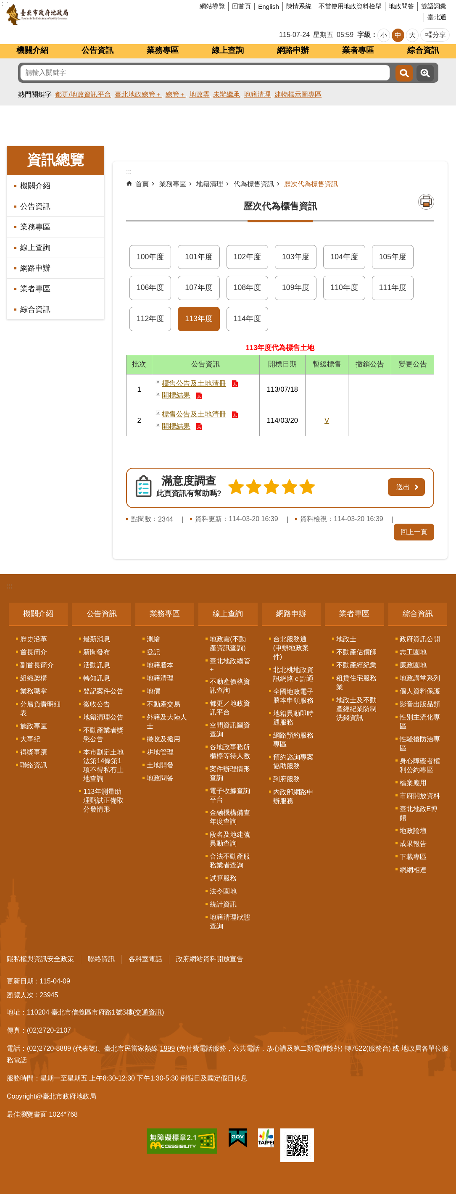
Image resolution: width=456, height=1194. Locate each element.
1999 (167, 1048)
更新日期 (20, 981)
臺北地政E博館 (419, 813)
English (268, 6)
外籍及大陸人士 (167, 722)
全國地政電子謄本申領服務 (293, 696)
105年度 (392, 257)
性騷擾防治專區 (420, 743)
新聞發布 (96, 652)
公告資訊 (97, 50)
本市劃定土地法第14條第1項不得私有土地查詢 (103, 765)
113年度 (198, 318)
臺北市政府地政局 (69, 14)
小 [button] (383, 35)
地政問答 (401, 6)
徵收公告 (96, 704)
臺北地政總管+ (230, 665)
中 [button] (398, 35)
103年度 (295, 257)
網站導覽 (212, 6)
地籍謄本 (160, 665)
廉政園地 (413, 665)
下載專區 (413, 856)
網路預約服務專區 (293, 740)
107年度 (198, 287)
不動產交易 (163, 704)
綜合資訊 (423, 50)
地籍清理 (257, 94)
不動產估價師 (356, 652)
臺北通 (436, 17)
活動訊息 (96, 665)
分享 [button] (439, 34)
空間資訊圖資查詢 (230, 730)
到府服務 (286, 779)
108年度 (247, 287)
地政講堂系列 (420, 678)
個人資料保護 (420, 691)
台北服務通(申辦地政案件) (291, 647)
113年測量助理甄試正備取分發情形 (103, 800)
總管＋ (176, 94)
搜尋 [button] (404, 73)
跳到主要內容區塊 (4, 4)
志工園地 (413, 652)
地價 (153, 691)
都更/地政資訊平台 (83, 94)
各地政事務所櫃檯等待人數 (230, 751)
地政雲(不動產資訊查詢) (227, 643)
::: (9, 586)
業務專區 (163, 50)
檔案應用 (413, 782)
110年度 (344, 287)
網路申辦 (293, 50)
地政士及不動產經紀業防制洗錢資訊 (356, 708)
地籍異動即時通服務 (293, 718)
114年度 (247, 318)
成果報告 (413, 843)
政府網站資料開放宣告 (209, 958)
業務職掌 (33, 691)
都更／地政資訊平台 (230, 708)
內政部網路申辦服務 (293, 796)
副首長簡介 (37, 665)
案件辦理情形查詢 (230, 773)
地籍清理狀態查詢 (230, 922)
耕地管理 (160, 752)
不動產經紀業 (356, 665)
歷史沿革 (33, 639)
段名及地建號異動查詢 (230, 839)
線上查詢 (228, 50)
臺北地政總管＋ (138, 94)
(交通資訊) (148, 1012)
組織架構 (33, 678)
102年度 (247, 257)
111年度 (392, 287)
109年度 (295, 287)
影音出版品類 (420, 704)
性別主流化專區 (420, 722)
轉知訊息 (96, 678)
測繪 (153, 639)
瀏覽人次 (20, 995)
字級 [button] (364, 34)
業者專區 (358, 50)
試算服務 (223, 878)
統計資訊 (223, 904)
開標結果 (176, 395)
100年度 (150, 257)
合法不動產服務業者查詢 (230, 861)
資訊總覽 (55, 160)
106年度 (150, 287)
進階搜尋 (425, 73)
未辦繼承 (226, 94)
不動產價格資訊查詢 (230, 686)
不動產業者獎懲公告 (103, 735)
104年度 (344, 257)
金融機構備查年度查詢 (230, 817)
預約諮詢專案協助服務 (293, 762)
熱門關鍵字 (35, 94)
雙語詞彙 (433, 6)
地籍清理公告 (103, 717)
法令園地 (223, 891)
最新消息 (96, 639)
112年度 (150, 318)
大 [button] (412, 35)
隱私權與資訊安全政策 (40, 958)
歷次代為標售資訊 (311, 183)
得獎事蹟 (33, 752)
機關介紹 (32, 50)
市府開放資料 (420, 795)
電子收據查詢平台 (230, 795)
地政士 (346, 639)
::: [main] (129, 171)
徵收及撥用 (163, 739)
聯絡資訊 (33, 765)
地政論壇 (413, 830)
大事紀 (30, 739)
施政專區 (33, 726)
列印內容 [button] (426, 202)
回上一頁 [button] (414, 531)
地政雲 (200, 94)
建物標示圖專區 (298, 94)
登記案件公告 (103, 691)
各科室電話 (145, 958)
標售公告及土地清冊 (194, 383)
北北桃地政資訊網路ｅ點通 (293, 674)
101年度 (198, 257)
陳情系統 (298, 6)
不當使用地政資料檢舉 (350, 6)
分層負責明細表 (40, 709)
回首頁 (241, 6)
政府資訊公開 (420, 639)
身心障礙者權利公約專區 (420, 765)
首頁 (142, 183)
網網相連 (413, 869)
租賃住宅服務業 (356, 683)
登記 (153, 652)
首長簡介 (33, 652)
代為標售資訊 (254, 183)
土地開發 (160, 765)
